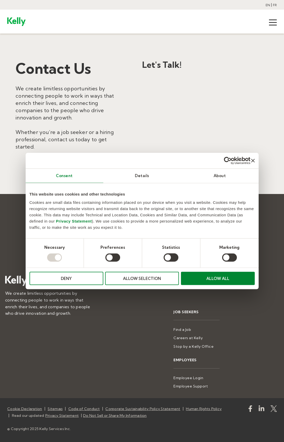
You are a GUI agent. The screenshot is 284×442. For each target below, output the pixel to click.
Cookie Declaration (24, 408)
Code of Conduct (84, 408)
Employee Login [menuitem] (188, 378)
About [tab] (220, 175)
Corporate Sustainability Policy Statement (142, 408)
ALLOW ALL (217, 278)
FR (275, 5)
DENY (66, 278)
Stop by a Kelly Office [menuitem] (193, 346)
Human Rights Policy (204, 408)
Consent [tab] (64, 175)
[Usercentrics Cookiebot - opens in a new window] (227, 161)
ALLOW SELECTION (142, 278)
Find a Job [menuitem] (182, 329)
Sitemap (55, 408)
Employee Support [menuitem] (190, 386)
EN (268, 5)
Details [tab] (142, 175)
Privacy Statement (74, 221)
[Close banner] (253, 161)
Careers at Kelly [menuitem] (188, 338)
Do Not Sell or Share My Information (115, 415)
